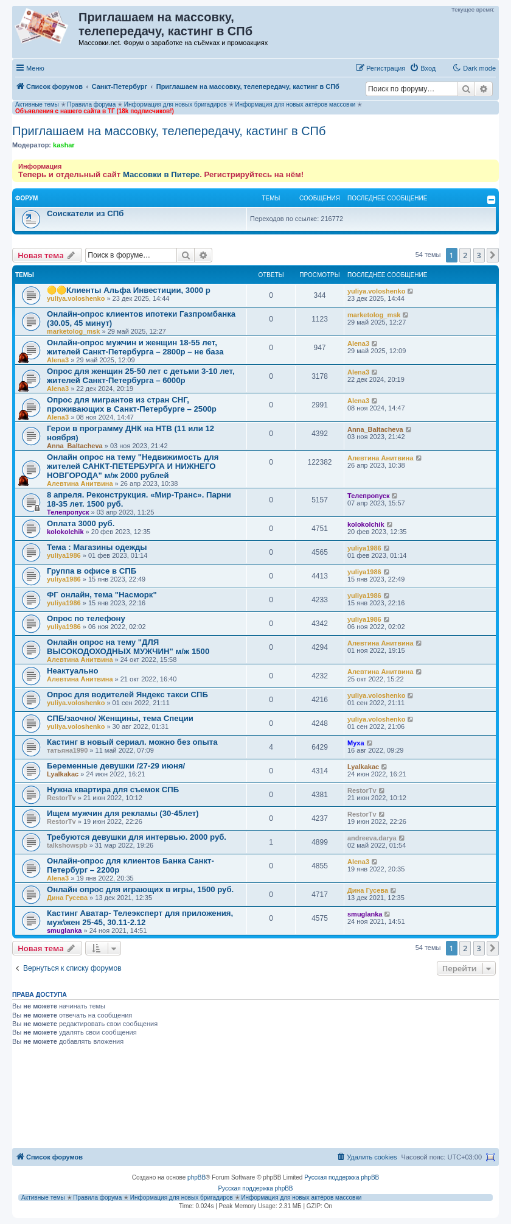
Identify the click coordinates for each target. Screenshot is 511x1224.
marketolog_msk (73, 331)
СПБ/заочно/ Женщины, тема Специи (120, 718)
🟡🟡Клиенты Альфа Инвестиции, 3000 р (128, 290)
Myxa (355, 743)
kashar (63, 145)
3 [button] (479, 255)
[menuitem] (422, 68)
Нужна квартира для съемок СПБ (113, 789)
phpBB (196, 1177)
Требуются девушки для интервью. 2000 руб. (136, 837)
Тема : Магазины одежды (97, 547)
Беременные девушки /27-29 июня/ (116, 765)
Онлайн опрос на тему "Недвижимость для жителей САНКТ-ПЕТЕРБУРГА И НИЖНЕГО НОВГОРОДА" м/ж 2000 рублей (132, 466)
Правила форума (91, 104)
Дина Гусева (67, 897)
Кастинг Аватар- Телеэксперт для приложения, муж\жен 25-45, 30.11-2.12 (140, 918)
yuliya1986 (64, 555)
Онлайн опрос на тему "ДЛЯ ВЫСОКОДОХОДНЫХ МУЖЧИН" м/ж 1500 (128, 647)
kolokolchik (65, 531)
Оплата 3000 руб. (80, 523)
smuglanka (64, 930)
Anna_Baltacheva (75, 445)
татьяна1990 (67, 750)
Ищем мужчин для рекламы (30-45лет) (123, 813)
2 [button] (465, 255)
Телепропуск (68, 512)
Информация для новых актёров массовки (295, 104)
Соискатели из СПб (85, 213)
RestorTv (61, 797)
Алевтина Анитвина (80, 483)
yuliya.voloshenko (76, 298)
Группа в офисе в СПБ (91, 570)
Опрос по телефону (86, 618)
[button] (493, 255)
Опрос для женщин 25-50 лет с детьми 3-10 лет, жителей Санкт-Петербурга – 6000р (141, 376)
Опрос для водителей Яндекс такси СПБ (127, 694)
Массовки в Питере (161, 174)
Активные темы (37, 104)
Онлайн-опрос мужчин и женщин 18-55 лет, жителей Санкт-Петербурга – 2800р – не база (135, 347)
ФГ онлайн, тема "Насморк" (102, 594)
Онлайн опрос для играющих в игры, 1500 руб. (140, 889)
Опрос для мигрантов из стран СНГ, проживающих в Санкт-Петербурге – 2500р (132, 404)
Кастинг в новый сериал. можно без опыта (132, 742)
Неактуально (73, 670)
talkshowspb (67, 845)
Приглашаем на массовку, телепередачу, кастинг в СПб (168, 131)
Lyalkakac (62, 774)
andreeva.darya (372, 838)
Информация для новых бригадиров (175, 104)
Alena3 (58, 360)
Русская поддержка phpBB (341, 1177)
